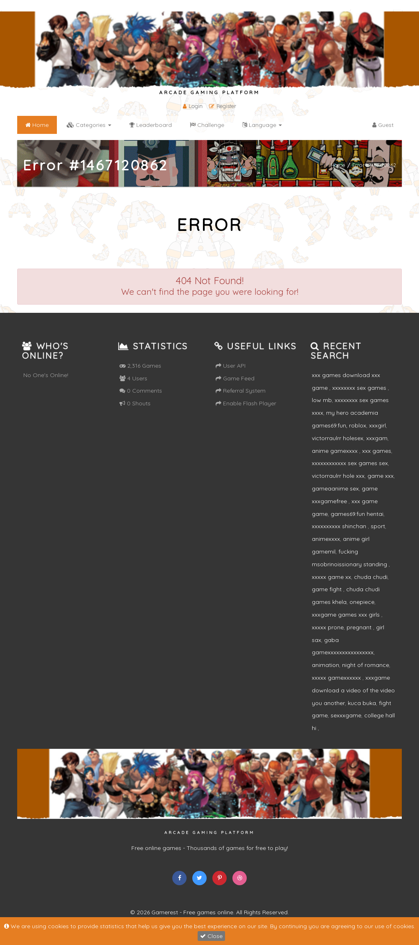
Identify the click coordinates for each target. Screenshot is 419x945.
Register (222, 106)
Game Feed (235, 378)
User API (231, 365)
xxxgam (376, 438)
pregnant (360, 627)
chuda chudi (370, 577)
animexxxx (326, 539)
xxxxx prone (328, 627)
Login (193, 106)
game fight (327, 589)
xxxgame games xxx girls (346, 614)
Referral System (241, 390)
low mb (322, 400)
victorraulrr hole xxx (338, 475)
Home (338, 164)
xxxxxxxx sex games (360, 387)
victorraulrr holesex (337, 438)
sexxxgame (346, 715)
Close (211, 936)
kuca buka (362, 703)
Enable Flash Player (246, 403)
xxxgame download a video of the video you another (353, 690)
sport (378, 526)
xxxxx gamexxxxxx (337, 677)
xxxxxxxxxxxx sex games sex (350, 463)
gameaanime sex (335, 488)
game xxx (380, 475)
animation (325, 665)
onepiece (361, 602)
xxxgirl (377, 425)
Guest (383, 125)
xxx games (376, 450)
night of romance (365, 665)
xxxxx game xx (331, 577)
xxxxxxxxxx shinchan (340, 526)
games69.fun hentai (357, 514)
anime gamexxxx (335, 450)
